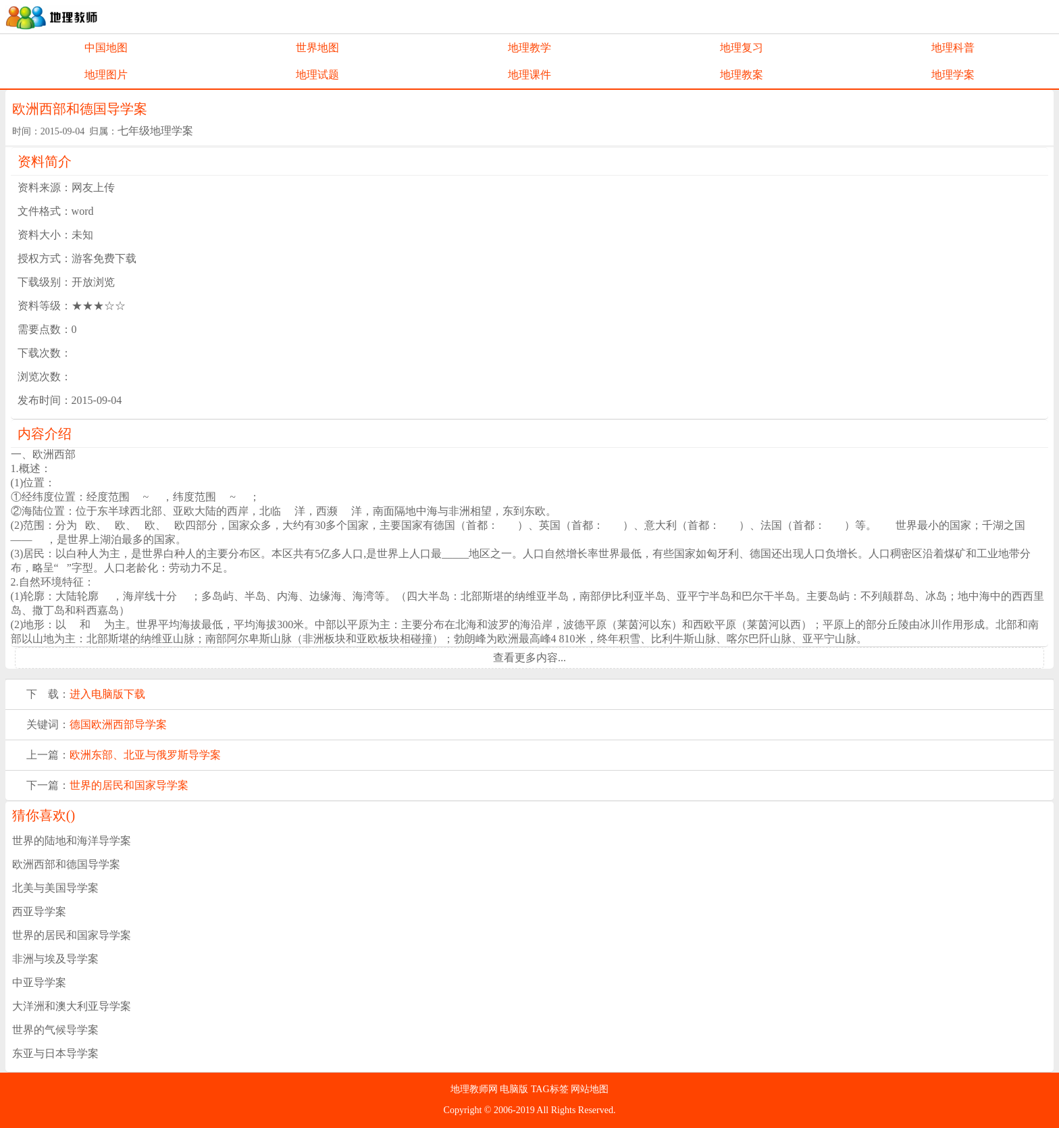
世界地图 (317, 47)
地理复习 (741, 47)
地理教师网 (475, 1089)
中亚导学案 (39, 982)
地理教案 (741, 74)
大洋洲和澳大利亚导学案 (71, 1006)
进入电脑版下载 (107, 694)
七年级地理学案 (155, 130)
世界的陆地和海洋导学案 (71, 840)
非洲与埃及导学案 (55, 959)
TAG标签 (551, 1089)
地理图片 (106, 74)
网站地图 (590, 1089)
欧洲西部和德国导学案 (66, 864)
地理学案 (953, 74)
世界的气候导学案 (55, 1029)
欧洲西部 (112, 724)
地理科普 (953, 47)
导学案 (150, 724)
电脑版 (515, 1089)
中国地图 (106, 47)
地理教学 (529, 47)
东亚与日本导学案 (55, 1053)
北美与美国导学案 (55, 888)
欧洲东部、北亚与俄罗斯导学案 (145, 755)
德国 (80, 724)
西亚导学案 (39, 911)
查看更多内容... (529, 657)
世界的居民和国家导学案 (129, 785)
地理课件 (529, 74)
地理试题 (317, 74)
